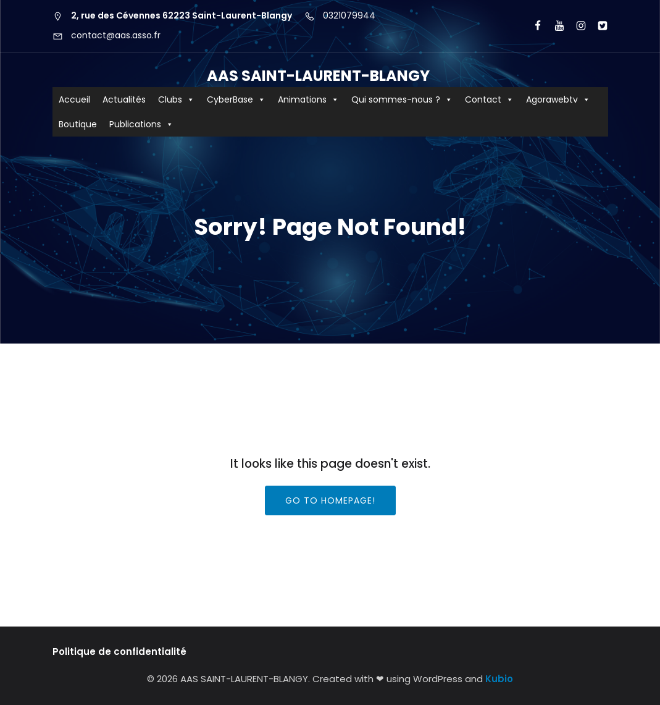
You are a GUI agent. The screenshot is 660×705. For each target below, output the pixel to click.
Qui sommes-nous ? (402, 99)
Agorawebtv (558, 99)
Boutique (78, 124)
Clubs (176, 99)
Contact (489, 99)
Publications (141, 124)
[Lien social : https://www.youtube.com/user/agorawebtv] (554, 26)
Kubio (499, 678)
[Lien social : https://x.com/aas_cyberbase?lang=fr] (597, 26)
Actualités (124, 99)
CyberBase (236, 99)
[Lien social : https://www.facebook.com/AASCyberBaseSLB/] (532, 26)
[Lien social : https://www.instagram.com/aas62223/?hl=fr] (576, 26)
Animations (308, 99)
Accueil (74, 99)
